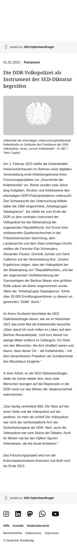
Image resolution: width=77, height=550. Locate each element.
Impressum (52, 533)
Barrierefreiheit (12, 533)
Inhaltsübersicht (38, 525)
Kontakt (18, 525)
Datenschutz (33, 533)
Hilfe (6, 525)
